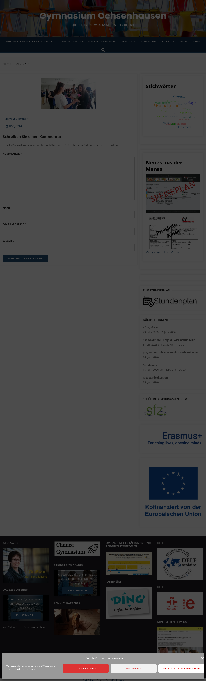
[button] (202, 658)
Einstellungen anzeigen (181, 668)
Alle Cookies (86, 668)
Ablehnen (133, 668)
